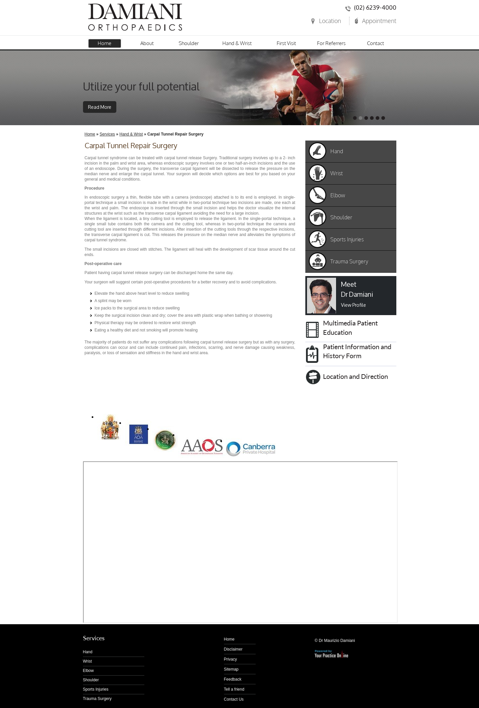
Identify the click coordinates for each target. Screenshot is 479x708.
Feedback (233, 679)
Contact (375, 43)
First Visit (286, 43)
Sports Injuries (347, 239)
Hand (336, 151)
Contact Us (234, 699)
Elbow (337, 195)
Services (107, 134)
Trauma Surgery (349, 261)
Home (104, 43)
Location (330, 20)
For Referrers (331, 43)
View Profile (353, 305)
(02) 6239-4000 (375, 7)
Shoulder (189, 43)
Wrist (336, 173)
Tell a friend (234, 689)
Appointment (379, 20)
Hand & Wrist (237, 43)
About (147, 43)
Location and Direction (355, 376)
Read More (99, 107)
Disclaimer (233, 649)
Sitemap (231, 669)
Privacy (230, 659)
